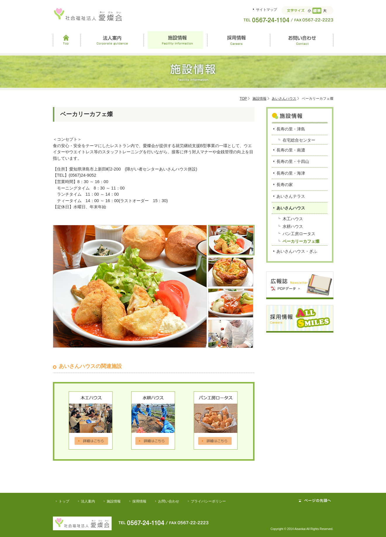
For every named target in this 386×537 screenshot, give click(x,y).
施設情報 (175, 40)
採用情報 (238, 40)
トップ (64, 501)
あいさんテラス (290, 196)
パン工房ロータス (299, 233)
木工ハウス (293, 218)
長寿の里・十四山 (292, 161)
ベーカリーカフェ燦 (301, 241)
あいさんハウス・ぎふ (296, 251)
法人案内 (112, 40)
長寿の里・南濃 (290, 150)
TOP (243, 99)
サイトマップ (266, 10)
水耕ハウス (293, 226)
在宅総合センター (299, 140)
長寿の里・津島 (290, 129)
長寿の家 (284, 184)
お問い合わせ (301, 40)
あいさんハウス (284, 99)
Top (66, 40)
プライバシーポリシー (208, 501)
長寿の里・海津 (290, 173)
